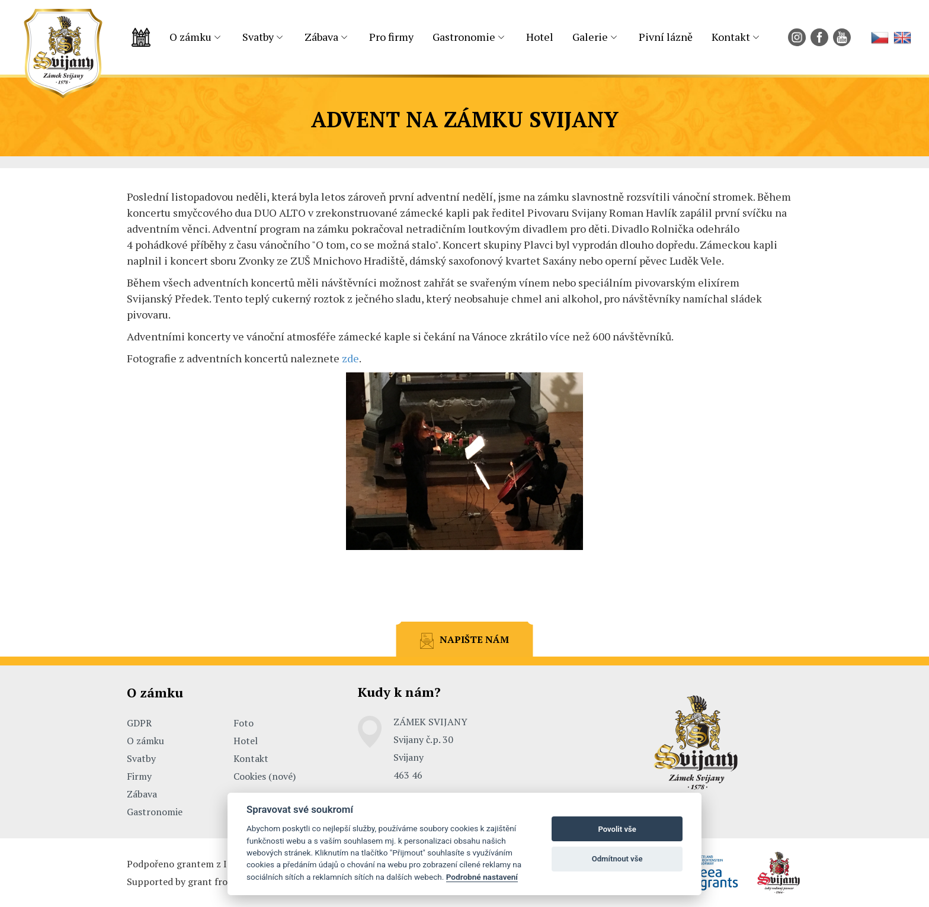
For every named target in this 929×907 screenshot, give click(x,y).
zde (350, 358)
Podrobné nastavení (482, 877)
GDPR (139, 722)
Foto (243, 722)
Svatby (258, 37)
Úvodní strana (141, 37)
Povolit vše (617, 829)
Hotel (539, 37)
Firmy (139, 776)
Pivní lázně (666, 37)
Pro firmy (391, 37)
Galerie (590, 37)
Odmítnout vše (617, 858)
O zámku (190, 37)
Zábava (321, 37)
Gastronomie (464, 37)
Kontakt (731, 37)
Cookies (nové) (264, 776)
